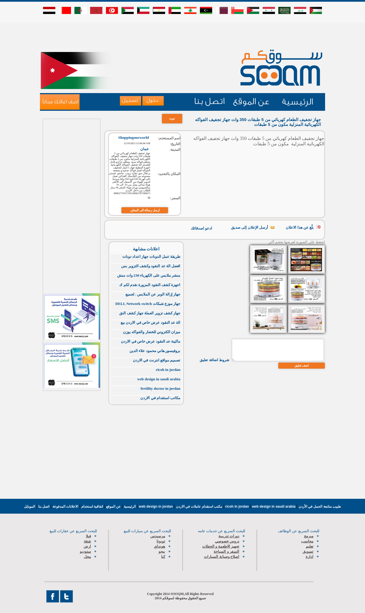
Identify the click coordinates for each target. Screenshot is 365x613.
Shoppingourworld (133, 137)
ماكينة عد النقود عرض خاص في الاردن (150, 341)
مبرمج (308, 536)
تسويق (308, 551)
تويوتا (161, 541)
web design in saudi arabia (158, 379)
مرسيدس (157, 536)
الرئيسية (130, 507)
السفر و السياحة (226, 551)
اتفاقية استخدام (91, 507)
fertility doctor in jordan (160, 388)
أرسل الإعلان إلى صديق (249, 227)
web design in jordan (156, 507)
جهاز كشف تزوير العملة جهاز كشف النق (149, 313)
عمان (144, 149)
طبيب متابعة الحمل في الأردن (320, 507)
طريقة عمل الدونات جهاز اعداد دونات (151, 256)
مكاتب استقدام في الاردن (160, 398)
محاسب (307, 541)
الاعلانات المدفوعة (65, 507)
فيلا (88, 536)
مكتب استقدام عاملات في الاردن (199, 507)
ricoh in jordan (168, 369)
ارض (87, 546)
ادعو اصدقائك (201, 228)
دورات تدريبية (228, 536)
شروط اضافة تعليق (214, 360)
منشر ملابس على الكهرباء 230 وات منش (148, 275)
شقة (87, 541)
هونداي (159, 546)
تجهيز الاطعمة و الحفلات (220, 546)
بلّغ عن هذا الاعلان (300, 227)
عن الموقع (113, 507)
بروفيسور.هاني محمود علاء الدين (154, 351)
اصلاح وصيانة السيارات (221, 556)
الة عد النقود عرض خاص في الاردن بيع (150, 322)
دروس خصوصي (227, 541)
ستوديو (85, 551)
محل (87, 556)
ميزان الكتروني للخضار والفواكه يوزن (151, 332)
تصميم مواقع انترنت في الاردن (156, 360)
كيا (163, 556)
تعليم (309, 546)
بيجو (162, 551)
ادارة (309, 556)
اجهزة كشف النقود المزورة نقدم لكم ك (149, 285)
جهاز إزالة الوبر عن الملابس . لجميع (152, 294)
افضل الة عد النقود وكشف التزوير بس (150, 266)
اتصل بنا (43, 507)
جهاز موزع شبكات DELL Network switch (147, 304)
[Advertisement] (182, 35)
